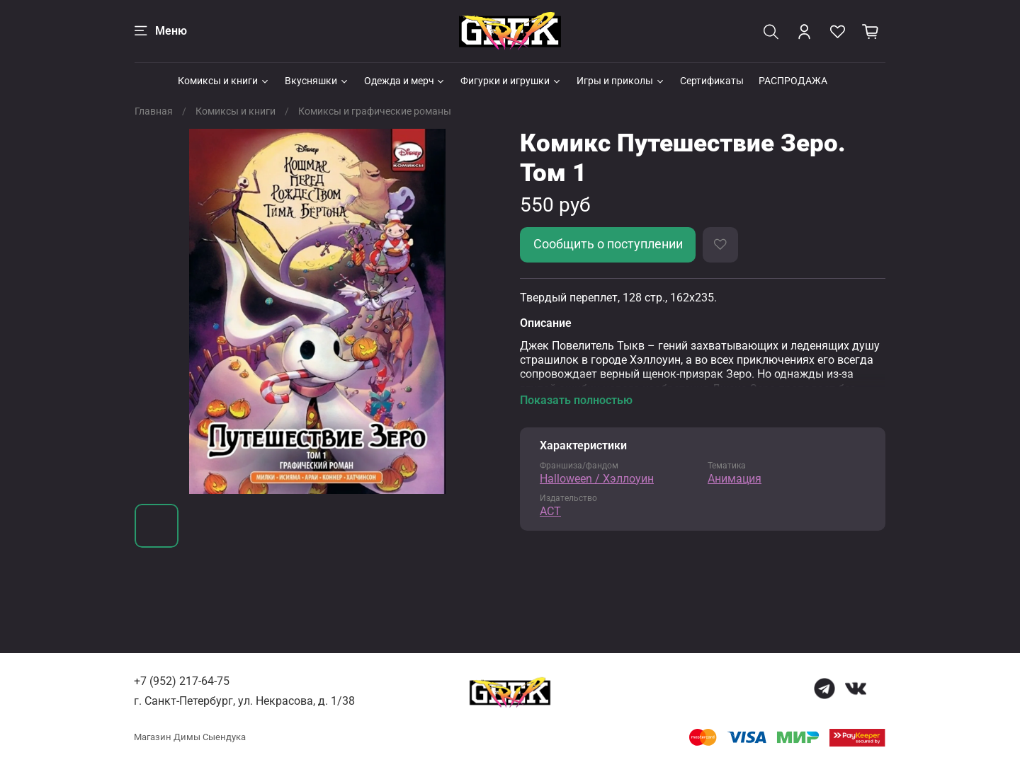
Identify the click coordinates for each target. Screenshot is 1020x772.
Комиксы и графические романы (374, 111)
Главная (154, 111)
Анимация (734, 478)
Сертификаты (712, 80)
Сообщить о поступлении (608, 244)
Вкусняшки (317, 80)
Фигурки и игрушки (511, 80)
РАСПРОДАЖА (793, 80)
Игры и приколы (621, 80)
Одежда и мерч (405, 80)
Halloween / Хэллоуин (597, 478)
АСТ (550, 511)
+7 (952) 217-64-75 (182, 681)
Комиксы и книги (224, 80)
